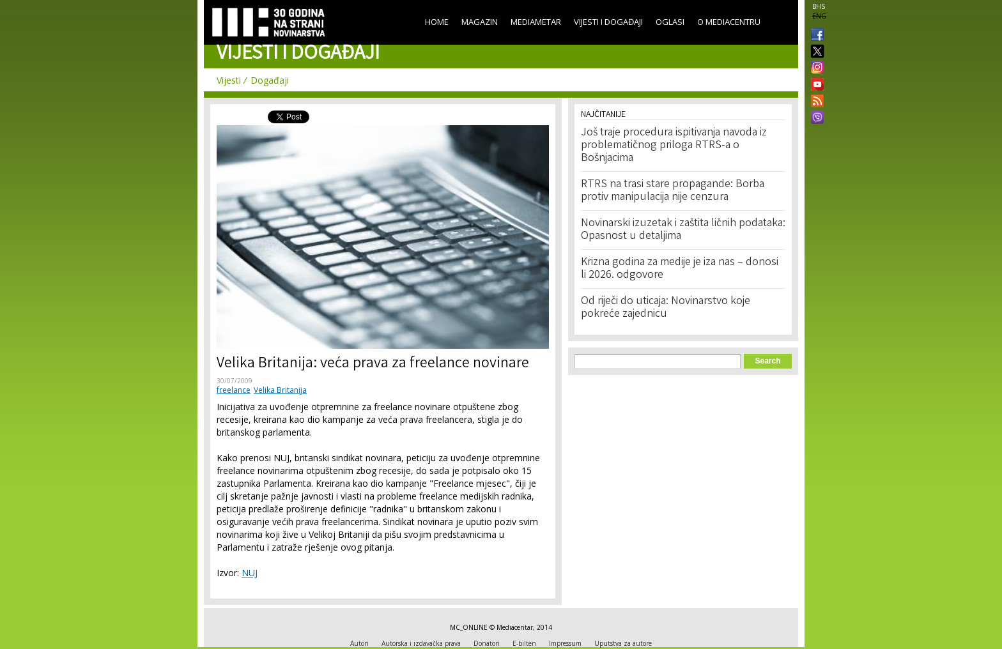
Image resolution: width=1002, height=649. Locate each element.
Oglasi (670, 21)
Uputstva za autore (623, 643)
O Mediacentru (728, 21)
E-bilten (524, 643)
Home (437, 21)
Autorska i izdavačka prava (421, 643)
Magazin (479, 21)
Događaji (269, 80)
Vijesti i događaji (608, 21)
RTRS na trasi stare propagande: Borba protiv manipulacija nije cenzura (672, 191)
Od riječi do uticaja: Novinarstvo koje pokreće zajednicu (665, 308)
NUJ (250, 573)
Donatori (487, 643)
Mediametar (536, 21)
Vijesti (229, 80)
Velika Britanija (280, 390)
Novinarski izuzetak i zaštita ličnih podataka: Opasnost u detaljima (683, 230)
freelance (233, 390)
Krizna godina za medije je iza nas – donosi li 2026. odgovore (679, 269)
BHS (818, 6)
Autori (359, 643)
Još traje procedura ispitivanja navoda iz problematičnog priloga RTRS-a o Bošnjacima (674, 146)
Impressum (565, 643)
